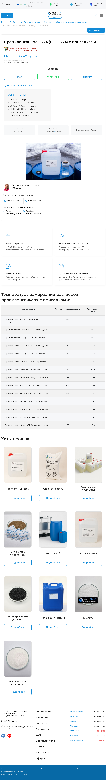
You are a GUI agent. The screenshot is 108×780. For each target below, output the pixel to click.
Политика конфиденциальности (53, 769)
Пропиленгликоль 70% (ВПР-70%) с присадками (26, 410)
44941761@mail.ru (13, 214)
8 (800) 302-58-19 (33, 214)
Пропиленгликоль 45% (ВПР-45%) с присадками (26, 370)
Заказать (53, 69)
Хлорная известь (53, 489)
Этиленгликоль (88, 554)
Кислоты (88, 618)
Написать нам (11, 201)
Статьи (40, 747)
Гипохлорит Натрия (53, 618)
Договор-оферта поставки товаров (91, 769)
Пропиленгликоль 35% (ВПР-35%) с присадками (26, 354)
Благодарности (45, 741)
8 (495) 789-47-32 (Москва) (16, 716)
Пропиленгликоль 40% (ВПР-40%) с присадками (26, 362)
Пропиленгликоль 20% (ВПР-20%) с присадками (26, 330)
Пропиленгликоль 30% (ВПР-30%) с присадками (26, 346)
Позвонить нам (33, 201)
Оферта (40, 759)
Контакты (42, 724)
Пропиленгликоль (18, 489)
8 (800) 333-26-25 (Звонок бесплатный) (15, 713)
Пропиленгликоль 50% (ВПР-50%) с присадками (26, 378)
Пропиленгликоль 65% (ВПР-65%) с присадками (26, 402)
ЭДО (38, 735)
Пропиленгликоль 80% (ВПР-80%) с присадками (26, 426)
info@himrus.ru (10, 722)
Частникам (42, 753)
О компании (43, 712)
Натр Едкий (53, 554)
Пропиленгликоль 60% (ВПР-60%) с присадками (26, 394)
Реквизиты (42, 729)
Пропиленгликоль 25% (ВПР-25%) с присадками (26, 338)
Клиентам (42, 718)
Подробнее (18, 498)
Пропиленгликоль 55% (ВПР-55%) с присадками (26, 386)
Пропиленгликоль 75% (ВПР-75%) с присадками (26, 418)
